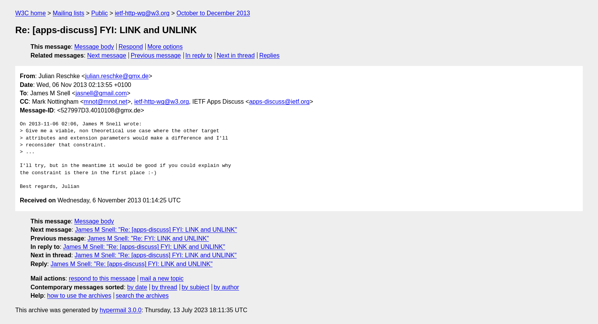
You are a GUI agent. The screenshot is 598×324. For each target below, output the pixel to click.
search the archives (142, 295)
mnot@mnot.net (105, 101)
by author (226, 287)
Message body (94, 46)
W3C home (30, 13)
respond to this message (102, 278)
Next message (106, 55)
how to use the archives (79, 295)
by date (137, 287)
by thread (164, 287)
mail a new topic (162, 278)
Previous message (156, 55)
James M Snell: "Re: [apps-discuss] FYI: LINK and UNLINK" (156, 229)
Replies (269, 55)
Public (99, 13)
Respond (131, 46)
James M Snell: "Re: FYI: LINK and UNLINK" (148, 238)
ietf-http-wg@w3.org (142, 13)
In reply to (198, 55)
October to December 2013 (213, 13)
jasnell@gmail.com (101, 93)
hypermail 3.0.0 (120, 310)
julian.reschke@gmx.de (117, 76)
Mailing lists (68, 13)
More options (165, 46)
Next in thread (236, 55)
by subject (195, 287)
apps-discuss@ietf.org (279, 101)
